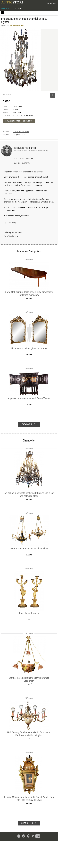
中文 (55, 3)
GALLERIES (18, 8)
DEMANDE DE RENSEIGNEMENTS (19, 121)
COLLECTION (26, 163)
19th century (12, 222)
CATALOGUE (5, 8)
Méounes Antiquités (25, 147)
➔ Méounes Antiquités (21, 132)
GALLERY (17, 163)
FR (48, 3)
